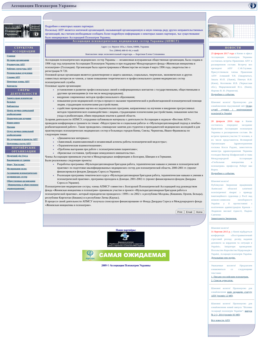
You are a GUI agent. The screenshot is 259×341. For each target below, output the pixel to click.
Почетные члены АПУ (18, 81)
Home (199, 212)
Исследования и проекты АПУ (22, 139)
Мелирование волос (17, 168)
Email (189, 212)
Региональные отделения (19, 73)
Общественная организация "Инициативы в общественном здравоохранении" (22, 185)
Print (179, 212)
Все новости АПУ (220, 320)
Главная (11, 56)
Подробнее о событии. (223, 94)
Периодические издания (19, 118)
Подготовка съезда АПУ (19, 143)
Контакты (12, 86)
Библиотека (13, 106)
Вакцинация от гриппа (18, 160)
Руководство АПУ (16, 64)
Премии (11, 127)
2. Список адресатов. (222, 280)
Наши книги (13, 122)
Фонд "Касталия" (16, 164)
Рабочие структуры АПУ (19, 68)
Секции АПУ (13, 77)
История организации (18, 60)
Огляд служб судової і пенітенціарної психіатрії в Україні (231, 109)
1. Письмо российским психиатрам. (230, 276)
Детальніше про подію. (223, 257)
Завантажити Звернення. (224, 218)
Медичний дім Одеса (17, 156)
